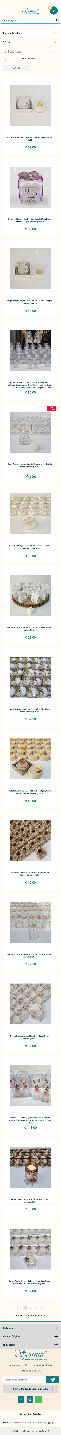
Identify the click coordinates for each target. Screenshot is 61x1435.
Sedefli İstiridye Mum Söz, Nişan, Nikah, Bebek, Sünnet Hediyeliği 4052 (29, 547)
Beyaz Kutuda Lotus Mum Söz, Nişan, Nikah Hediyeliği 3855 (29, 1037)
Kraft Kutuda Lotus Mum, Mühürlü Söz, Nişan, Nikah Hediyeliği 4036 (30, 710)
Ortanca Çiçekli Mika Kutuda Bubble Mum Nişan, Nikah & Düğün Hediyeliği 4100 (30, 220)
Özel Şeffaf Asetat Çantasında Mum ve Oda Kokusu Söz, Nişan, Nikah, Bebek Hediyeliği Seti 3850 (30, 1119)
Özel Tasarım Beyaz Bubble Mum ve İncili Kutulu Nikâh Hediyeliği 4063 (30, 465)
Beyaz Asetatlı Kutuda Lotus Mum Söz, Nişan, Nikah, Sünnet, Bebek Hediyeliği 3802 (29, 1282)
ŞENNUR (16, 67)
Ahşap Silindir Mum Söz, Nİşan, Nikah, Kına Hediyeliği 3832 (29, 1200)
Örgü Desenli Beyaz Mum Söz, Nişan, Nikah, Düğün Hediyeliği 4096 (29, 301)
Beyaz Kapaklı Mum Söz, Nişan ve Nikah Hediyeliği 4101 (29, 138)
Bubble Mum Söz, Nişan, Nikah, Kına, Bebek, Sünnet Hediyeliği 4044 (29, 628)
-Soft (14, 1431)
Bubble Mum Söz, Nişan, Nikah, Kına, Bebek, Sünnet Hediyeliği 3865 (29, 955)
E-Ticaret (21, 1431)
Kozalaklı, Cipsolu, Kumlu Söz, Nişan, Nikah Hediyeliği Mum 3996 (30, 873)
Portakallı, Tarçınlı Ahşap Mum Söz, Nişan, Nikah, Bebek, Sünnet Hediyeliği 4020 (30, 792)
